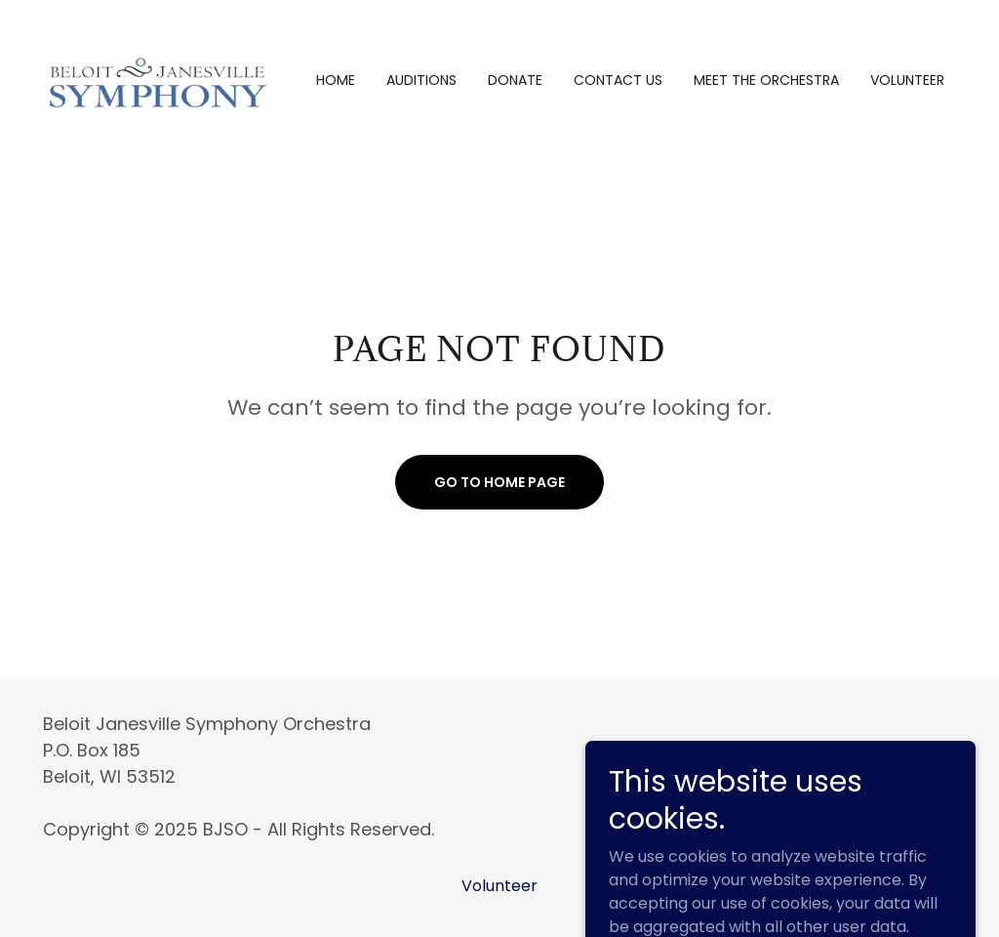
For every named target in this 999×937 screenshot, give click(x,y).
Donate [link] (515, 80)
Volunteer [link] (907, 80)
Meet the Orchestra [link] (766, 80)
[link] (157, 78)
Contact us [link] (618, 80)
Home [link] (335, 80)
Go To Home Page (499, 482)
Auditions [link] (421, 80)
